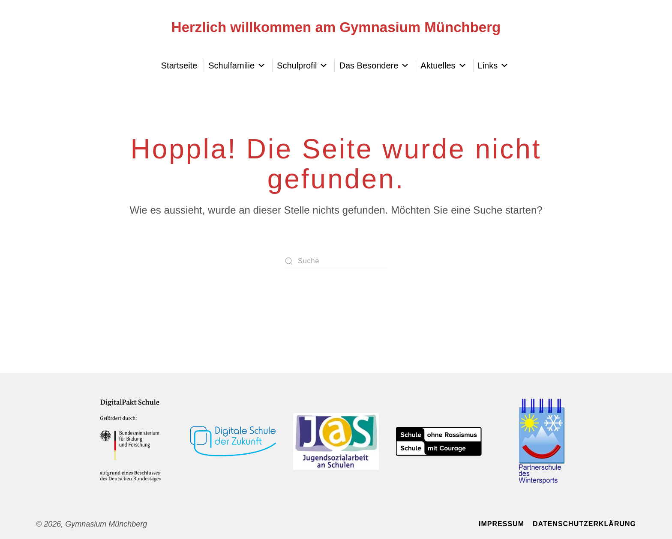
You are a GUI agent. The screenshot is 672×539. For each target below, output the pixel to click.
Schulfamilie (237, 65)
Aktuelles (443, 65)
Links (493, 65)
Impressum (501, 523)
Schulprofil (302, 65)
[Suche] (336, 261)
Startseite (179, 65)
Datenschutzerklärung (584, 523)
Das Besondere (374, 65)
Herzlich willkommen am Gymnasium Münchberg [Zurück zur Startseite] (336, 27)
